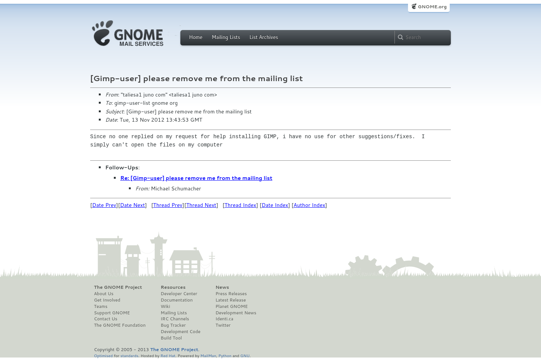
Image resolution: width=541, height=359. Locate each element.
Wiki (165, 306)
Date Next (132, 205)
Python (224, 355)
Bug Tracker (173, 325)
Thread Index (241, 205)
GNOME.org (432, 6)
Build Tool (171, 338)
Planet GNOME (231, 306)
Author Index (309, 205)
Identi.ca (224, 319)
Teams (100, 306)
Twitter (222, 325)
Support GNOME (112, 313)
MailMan (208, 355)
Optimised (103, 355)
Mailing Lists (226, 37)
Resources (173, 287)
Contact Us (105, 319)
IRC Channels (175, 319)
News (222, 287)
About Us (103, 294)
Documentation (177, 300)
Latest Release (230, 300)
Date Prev (104, 205)
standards (129, 355)
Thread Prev (168, 205)
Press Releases (230, 294)
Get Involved (107, 300)
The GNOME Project (118, 287)
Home (195, 37)
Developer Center (179, 294)
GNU (245, 355)
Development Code (181, 332)
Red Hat (167, 355)
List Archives (263, 37)
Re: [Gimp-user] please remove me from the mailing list (196, 178)
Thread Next (201, 205)
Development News (235, 313)
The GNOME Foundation (120, 325)
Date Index (274, 205)
